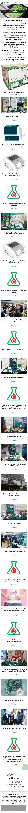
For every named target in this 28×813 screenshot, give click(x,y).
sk (16, 2)
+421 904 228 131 (9, 786)
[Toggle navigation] (25, 2)
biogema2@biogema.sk (14, 784)
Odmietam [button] (20, 807)
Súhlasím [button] (7, 807)
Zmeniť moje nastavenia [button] (13, 810)
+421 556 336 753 (19, 786)
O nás (14, 791)
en (18, 2)
